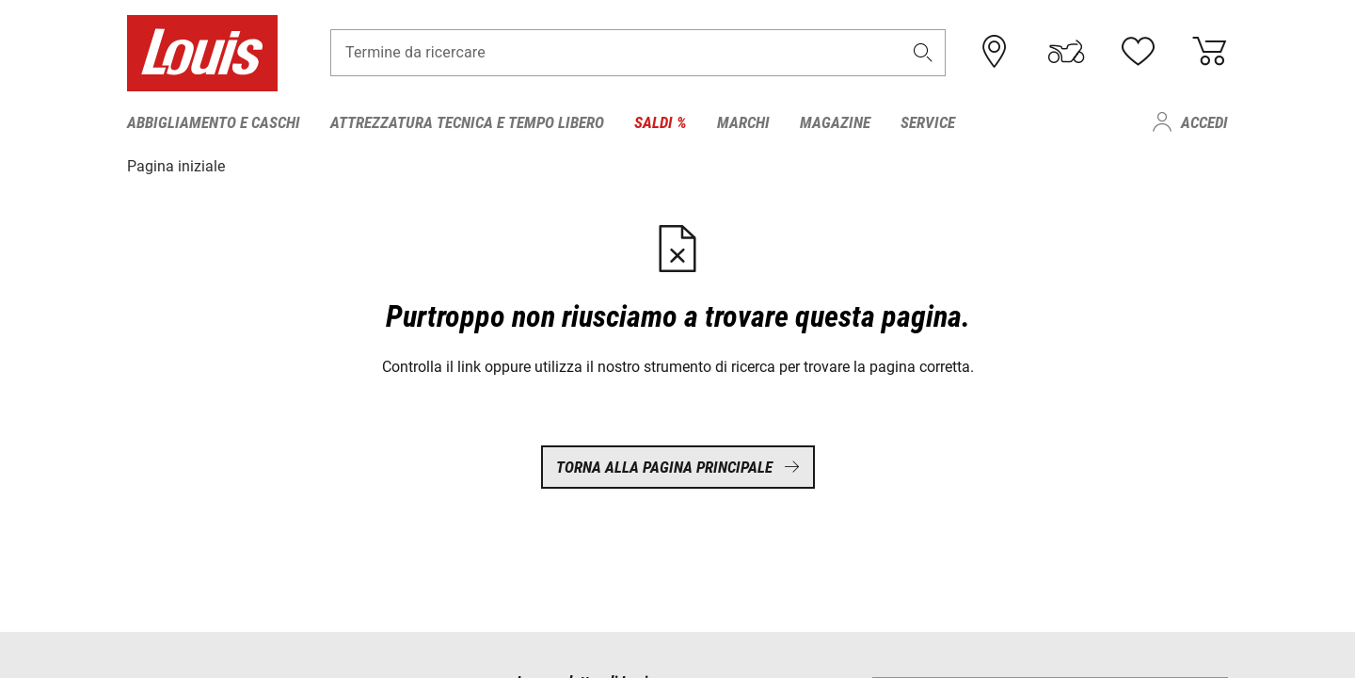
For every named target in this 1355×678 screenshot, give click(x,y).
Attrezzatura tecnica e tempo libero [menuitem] (467, 122)
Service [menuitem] (928, 122)
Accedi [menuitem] (1204, 122)
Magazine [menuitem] (835, 122)
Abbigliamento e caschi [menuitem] (213, 122)
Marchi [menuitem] (743, 122)
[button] (923, 53)
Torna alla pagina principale (678, 466)
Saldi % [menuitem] (660, 122)
